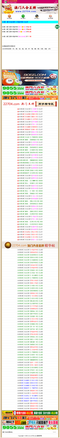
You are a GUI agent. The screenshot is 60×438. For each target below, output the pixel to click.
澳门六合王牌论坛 (29, 432)
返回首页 (56, 2)
